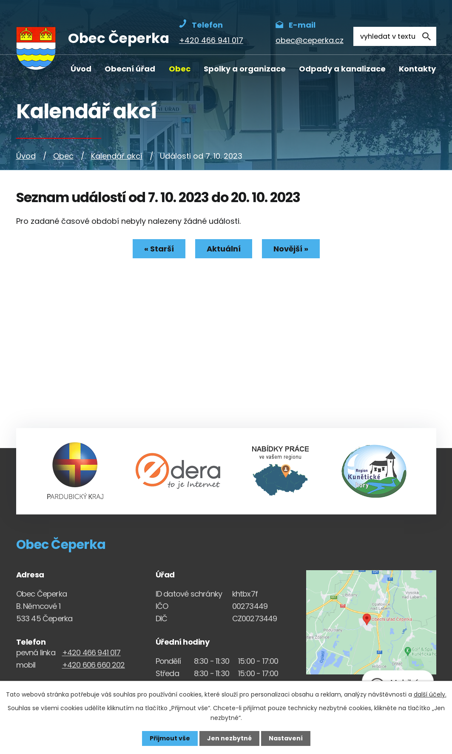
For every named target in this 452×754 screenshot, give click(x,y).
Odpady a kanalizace (342, 68)
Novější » (290, 248)
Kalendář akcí (116, 156)
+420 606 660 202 (93, 665)
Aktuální (224, 248)
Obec (179, 68)
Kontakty (417, 68)
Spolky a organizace (245, 68)
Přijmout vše (170, 738)
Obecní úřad (130, 68)
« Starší (159, 248)
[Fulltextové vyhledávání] (394, 36)
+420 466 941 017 (91, 652)
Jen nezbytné (229, 738)
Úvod (81, 68)
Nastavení (286, 738)
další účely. (430, 694)
